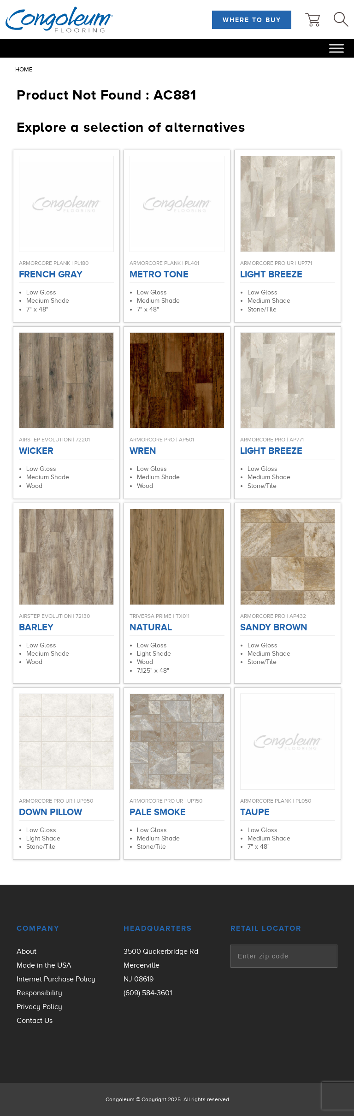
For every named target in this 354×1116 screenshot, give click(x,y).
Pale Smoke (158, 812)
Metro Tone (159, 274)
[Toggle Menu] (336, 48)
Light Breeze (271, 274)
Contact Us (35, 1020)
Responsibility (39, 993)
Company (38, 928)
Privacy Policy (39, 1007)
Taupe (255, 812)
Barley (36, 627)
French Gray (51, 274)
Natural (151, 627)
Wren (143, 451)
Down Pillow (50, 812)
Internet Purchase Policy (56, 979)
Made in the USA (44, 965)
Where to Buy (252, 19)
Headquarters (158, 928)
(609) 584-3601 (148, 993)
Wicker (36, 451)
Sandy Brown (273, 627)
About (26, 951)
